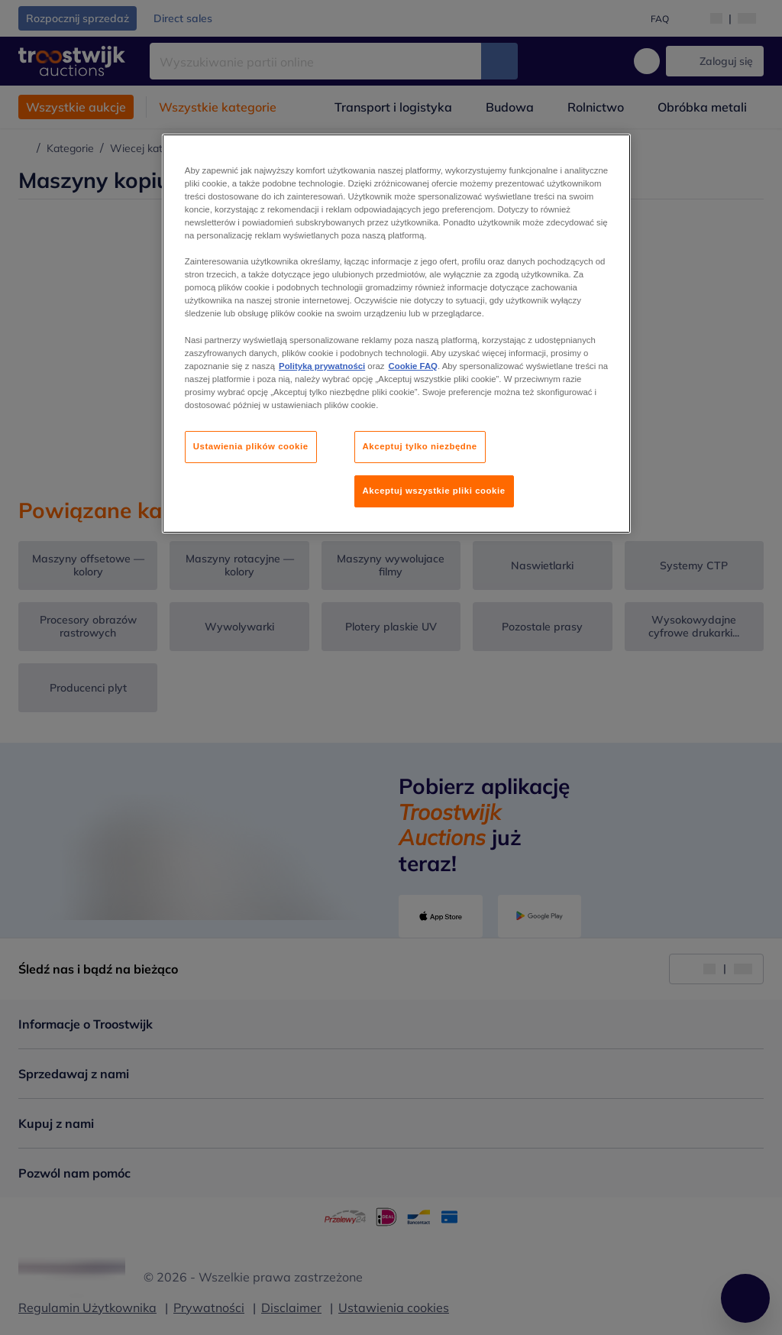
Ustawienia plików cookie (251, 446)
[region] (396, 333)
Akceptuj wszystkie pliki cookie (434, 490)
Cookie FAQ (413, 366)
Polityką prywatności (322, 366)
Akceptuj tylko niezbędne (420, 446)
